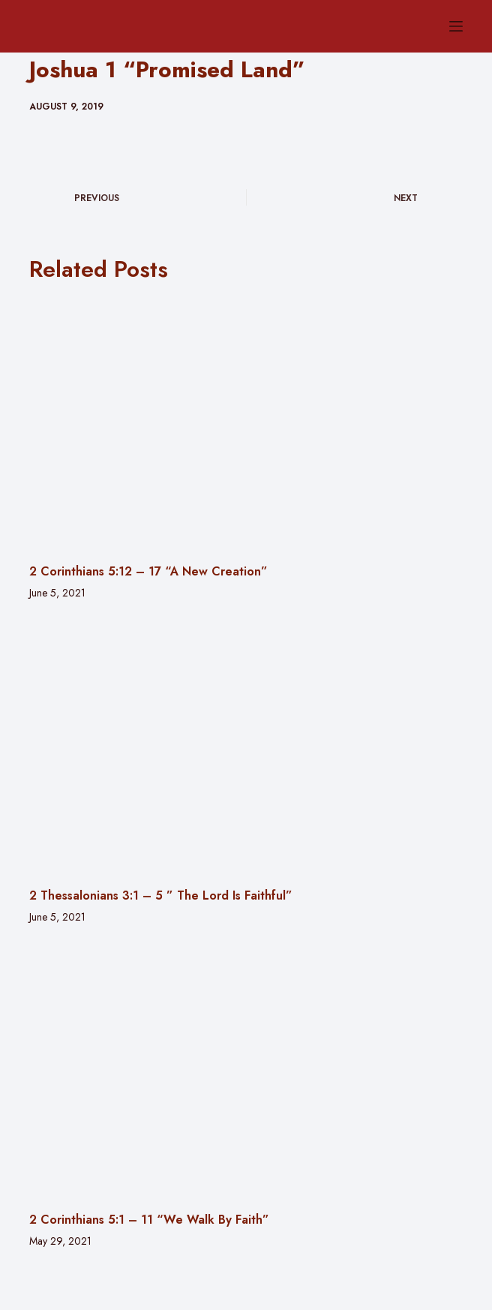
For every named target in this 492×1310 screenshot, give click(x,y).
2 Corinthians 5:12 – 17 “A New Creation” (148, 571)
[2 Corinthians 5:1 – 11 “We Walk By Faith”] (245, 1070)
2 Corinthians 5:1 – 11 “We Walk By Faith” (149, 1219)
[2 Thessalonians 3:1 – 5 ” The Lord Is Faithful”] (245, 746)
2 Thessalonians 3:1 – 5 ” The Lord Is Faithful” (160, 895)
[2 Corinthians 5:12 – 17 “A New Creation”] (245, 423)
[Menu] (456, 26)
